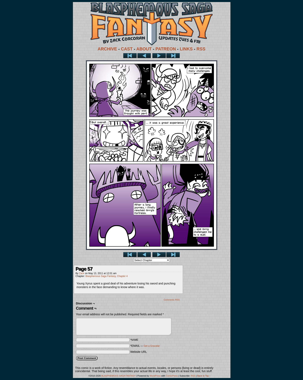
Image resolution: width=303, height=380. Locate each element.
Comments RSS (172, 300)
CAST (127, 49)
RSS (200, 49)
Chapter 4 (122, 276)
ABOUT (144, 49)
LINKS (186, 49)
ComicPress (172, 376)
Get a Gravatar (152, 346)
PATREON (165, 49)
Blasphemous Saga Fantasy (101, 276)
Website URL (138, 351)
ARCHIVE (107, 49)
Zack (81, 273)
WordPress (155, 376)
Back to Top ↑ (203, 376)
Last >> (173, 55)
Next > (159, 55)
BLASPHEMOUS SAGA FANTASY (118, 376)
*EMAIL (145, 345)
